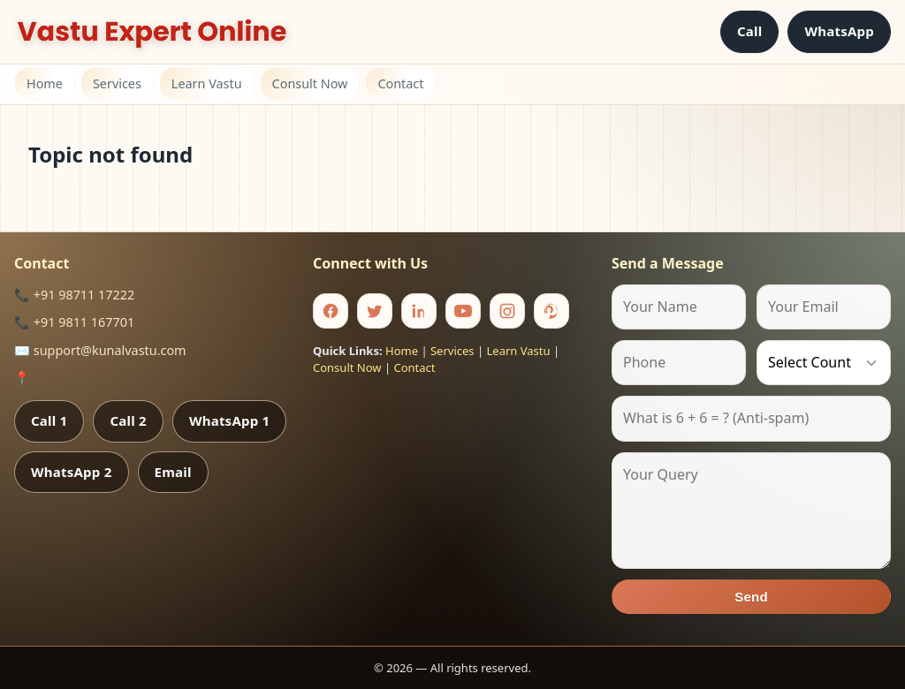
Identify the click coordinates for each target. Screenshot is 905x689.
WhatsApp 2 (71, 472)
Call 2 (128, 420)
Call (750, 31)
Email (173, 472)
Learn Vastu (206, 83)
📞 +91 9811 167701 (74, 322)
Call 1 (49, 420)
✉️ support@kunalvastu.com (100, 350)
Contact (400, 83)
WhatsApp (839, 31)
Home (45, 83)
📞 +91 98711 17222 (74, 294)
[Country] (824, 362)
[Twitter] (374, 311)
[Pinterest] (551, 311)
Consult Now (310, 83)
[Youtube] (463, 311)
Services (117, 83)
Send (751, 596)
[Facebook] (330, 311)
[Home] (152, 32)
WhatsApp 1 (229, 420)
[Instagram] (507, 311)
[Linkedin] (419, 311)
